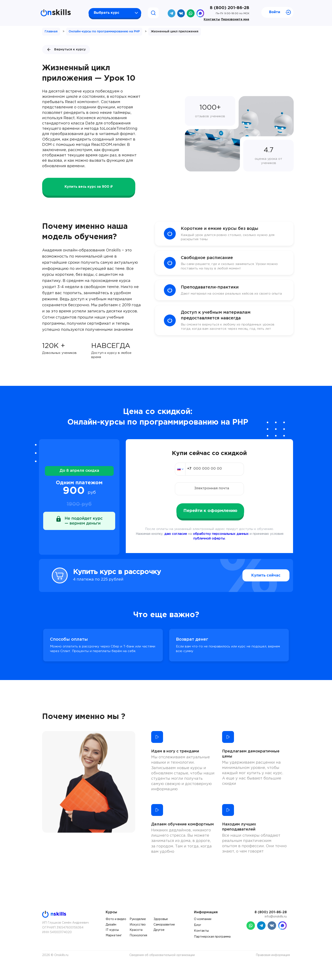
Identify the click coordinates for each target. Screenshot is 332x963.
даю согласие (175, 534)
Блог (197, 925)
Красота (136, 930)
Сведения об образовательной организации (162, 955)
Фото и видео (116, 919)
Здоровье (161, 919)
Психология (138, 935)
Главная (51, 31)
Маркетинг (114, 935)
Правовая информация (273, 955)
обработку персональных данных (221, 534)
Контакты (212, 19)
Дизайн (111, 924)
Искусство (138, 924)
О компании (202, 919)
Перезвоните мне (235, 19)
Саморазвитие (164, 924)
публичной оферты (209, 538)
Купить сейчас (257, 575)
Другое (159, 930)
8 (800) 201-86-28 (229, 8)
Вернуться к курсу (66, 49)
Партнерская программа (212, 936)
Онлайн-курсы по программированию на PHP (104, 31)
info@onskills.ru (276, 916)
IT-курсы (112, 930)
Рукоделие (138, 919)
